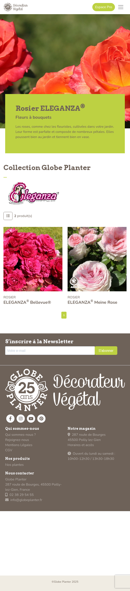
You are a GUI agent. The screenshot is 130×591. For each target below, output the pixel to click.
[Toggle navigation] (121, 7)
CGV (8, 450)
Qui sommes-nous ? (20, 434)
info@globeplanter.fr (23, 500)
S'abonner (106, 351)
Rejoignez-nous (17, 440)
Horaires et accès (81, 445)
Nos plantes (14, 464)
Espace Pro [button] (103, 7)
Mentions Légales (18, 445)
